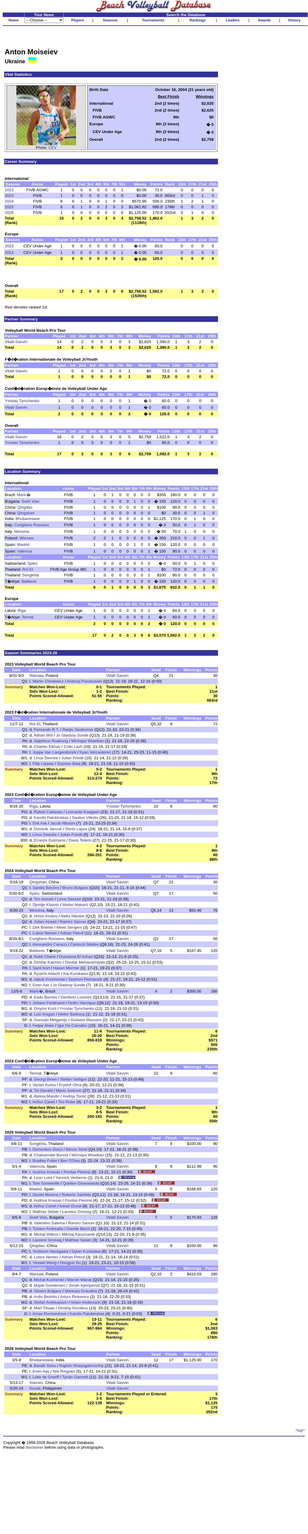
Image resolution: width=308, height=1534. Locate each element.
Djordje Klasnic (45, 904)
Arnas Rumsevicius (49, 1313)
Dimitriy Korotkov (73, 1308)
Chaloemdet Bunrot (51, 1155)
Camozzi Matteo (84, 944)
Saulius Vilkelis (85, 817)
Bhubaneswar (28, 518)
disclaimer (35, 1447)
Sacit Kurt (41, 968)
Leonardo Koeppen (82, 812)
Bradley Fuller (44, 1160)
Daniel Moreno (45, 1194)
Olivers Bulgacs (48, 1291)
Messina (21, 531)
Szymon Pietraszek (85, 979)
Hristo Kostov (46, 916)
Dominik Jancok (48, 829)
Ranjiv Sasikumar (77, 729)
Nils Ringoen (64, 1371)
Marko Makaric (75, 904)
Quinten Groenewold (81, 1183)
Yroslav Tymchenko (22, 401)
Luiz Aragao (44, 1014)
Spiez (32, 563)
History (294, 20)
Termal (27, 617)
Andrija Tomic (74, 1096)
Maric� (24, 495)
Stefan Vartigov (73, 1079)
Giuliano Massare (86, 1020)
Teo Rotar (66, 1102)
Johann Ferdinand (48, 1003)
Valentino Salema (49, 1223)
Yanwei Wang (44, 1262)
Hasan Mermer (66, 968)
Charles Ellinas (47, 746)
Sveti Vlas (30, 501)
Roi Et (27, 569)
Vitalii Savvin (16, 341)
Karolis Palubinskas (51, 817)
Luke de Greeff (45, 1377)
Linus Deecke (46, 758)
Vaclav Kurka (44, 1085)
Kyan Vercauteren (95, 752)
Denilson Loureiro (76, 997)
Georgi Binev (45, 1079)
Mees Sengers (69, 927)
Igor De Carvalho (72, 1025)
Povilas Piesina (77, 1172)
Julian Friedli (72, 758)
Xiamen (36, 1382)
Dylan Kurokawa (86, 1251)
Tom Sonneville (45, 1183)
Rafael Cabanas (48, 812)
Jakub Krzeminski (49, 979)
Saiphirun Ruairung (51, 741)
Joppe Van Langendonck (54, 752)
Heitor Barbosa (71, 1014)
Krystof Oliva (70, 1085)
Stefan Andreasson (51, 1302)
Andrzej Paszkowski (84, 681)
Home (13, 20)
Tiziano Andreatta (47, 1228)
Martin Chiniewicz (48, 681)
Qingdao (24, 507)
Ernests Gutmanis (50, 840)
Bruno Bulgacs (75, 887)
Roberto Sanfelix (76, 1194)
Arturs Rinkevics (74, 1296)
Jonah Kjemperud (84, 1285)
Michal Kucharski (49, 1279)
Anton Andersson (86, 1302)
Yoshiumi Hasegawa (50, 1251)
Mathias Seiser (45, 1211)
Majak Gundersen (49, 1285)
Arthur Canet (43, 1102)
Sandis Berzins (45, 887)
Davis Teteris (80, 840)
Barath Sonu (45, 1365)
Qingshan (25, 513)
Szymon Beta (69, 763)
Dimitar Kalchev (48, 962)
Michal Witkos (46, 1234)
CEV (52, 147)
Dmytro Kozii (45, 1008)
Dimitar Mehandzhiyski (85, 962)
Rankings (198, 20)
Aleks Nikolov (72, 916)
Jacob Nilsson (62, 823)
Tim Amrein (44, 899)
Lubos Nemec (44, 933)
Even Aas (40, 985)
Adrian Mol (43, 735)
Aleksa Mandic (47, 1096)
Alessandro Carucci (49, 944)
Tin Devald (43, 1090)
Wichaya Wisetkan (87, 741)
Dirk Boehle (42, 927)
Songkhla (30, 575)
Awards (264, 20)
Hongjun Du (70, 1262)
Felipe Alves (43, 1025)
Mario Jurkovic (69, 1090)
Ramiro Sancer (73, 921)
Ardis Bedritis (45, 1296)
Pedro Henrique (82, 1003)
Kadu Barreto (46, 997)
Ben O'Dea (70, 1160)
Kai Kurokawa (75, 973)
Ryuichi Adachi (47, 973)
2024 (9, 201)
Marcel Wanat (79, 1279)
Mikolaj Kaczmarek (78, 1234)
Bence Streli (76, 1149)
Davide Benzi (78, 1228)
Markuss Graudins (81, 1291)
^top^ (300, 1430)
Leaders (232, 20)
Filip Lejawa (42, 763)
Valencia (24, 551)
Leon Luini (43, 1177)
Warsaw (26, 538)
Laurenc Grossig (76, 1211)
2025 (9, 207)
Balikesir (29, 581)
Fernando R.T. (46, 729)
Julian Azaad (45, 921)
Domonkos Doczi (47, 1149)
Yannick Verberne (70, 1177)
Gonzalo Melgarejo (50, 1020)
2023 (9, 190)
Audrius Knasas (46, 1172)
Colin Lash (73, 746)
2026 (9, 212)
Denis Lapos (76, 829)
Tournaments (153, 20)
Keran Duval (70, 1206)
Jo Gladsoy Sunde (72, 735)
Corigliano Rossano (31, 525)
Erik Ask (39, 823)
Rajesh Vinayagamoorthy (81, 1365)
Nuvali (35, 1388)
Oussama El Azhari (76, 956)
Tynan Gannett (75, 1377)
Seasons (110, 20)
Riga (22, 610)
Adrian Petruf (71, 933)
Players (77, 20)
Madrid (23, 544)
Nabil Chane (45, 956)
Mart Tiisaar (44, 1308)
